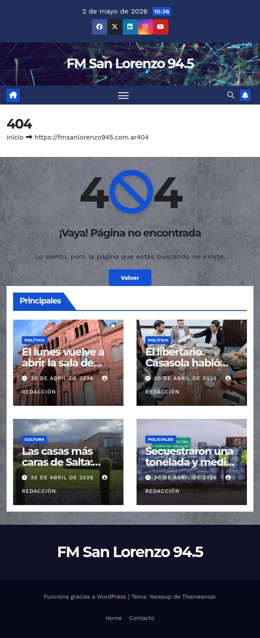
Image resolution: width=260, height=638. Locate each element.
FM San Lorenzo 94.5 (129, 64)
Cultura (34, 439)
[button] (230, 95)
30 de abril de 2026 (63, 378)
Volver (130, 277)
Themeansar (199, 596)
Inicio (15, 137)
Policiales (161, 439)
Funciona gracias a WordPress (86, 596)
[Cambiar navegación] (123, 95)
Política (34, 340)
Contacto (141, 618)
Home (114, 618)
